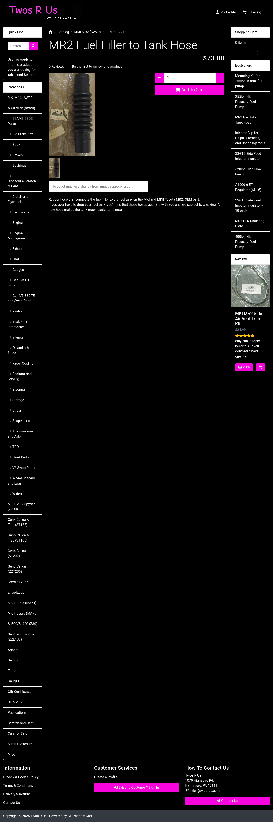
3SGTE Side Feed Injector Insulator (248, 156)
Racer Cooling (21, 363)
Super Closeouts (20, 744)
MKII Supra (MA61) (22, 603)
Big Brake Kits (21, 134)
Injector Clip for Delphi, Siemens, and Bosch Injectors (250, 138)
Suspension (19, 421)
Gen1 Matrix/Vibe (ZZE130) (21, 636)
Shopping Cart (246, 32)
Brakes (16, 155)
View (244, 367)
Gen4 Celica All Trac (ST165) (19, 522)
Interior (16, 337)
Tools (12, 671)
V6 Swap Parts (22, 468)
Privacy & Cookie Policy (21, 777)
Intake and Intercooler (18, 324)
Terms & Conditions (18, 786)
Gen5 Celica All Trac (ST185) (19, 537)
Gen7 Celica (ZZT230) (17, 569)
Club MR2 (15, 702)
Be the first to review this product (97, 66)
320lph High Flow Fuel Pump (248, 171)
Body (14, 145)
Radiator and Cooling (20, 376)
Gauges (16, 270)
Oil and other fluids (20, 350)
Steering (17, 389)
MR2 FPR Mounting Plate (249, 223)
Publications (17, 713)
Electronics (19, 212)
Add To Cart (189, 89)
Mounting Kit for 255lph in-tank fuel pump (249, 81)
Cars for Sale (17, 733)
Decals (13, 660)
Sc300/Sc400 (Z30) (22, 624)
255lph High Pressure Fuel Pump (245, 102)
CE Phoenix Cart (80, 816)
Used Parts (19, 457)
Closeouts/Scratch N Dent (22, 181)
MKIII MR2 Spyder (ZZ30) (21, 506)
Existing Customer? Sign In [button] (136, 787)
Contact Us (11, 803)
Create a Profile (106, 777)
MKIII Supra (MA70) (23, 613)
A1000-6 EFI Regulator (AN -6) (248, 187)
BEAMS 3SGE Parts (20, 121)
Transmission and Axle (20, 433)
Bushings (17, 166)
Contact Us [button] (227, 801)
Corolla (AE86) (19, 582)
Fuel (109, 32)
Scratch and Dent (21, 723)
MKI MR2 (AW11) (21, 98)
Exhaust (17, 249)
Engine (16, 223)
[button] (227, 12)
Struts (15, 410)
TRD (14, 447)
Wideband (18, 494)
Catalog (63, 32)
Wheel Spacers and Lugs (21, 480)
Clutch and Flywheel (18, 199)
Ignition (16, 311)
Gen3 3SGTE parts (19, 282)
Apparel (13, 650)
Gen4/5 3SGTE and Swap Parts (21, 298)
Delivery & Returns (17, 794)
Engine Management (18, 235)
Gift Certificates (19, 692)
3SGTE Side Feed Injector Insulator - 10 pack (249, 205)
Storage (16, 400)
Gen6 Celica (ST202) (17, 553)
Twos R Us (38, 816)
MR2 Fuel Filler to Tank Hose (248, 119)
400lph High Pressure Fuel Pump (245, 242)
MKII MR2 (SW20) (87, 32)
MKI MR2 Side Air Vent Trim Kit (248, 318)
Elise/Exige (16, 592)
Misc (11, 754)
